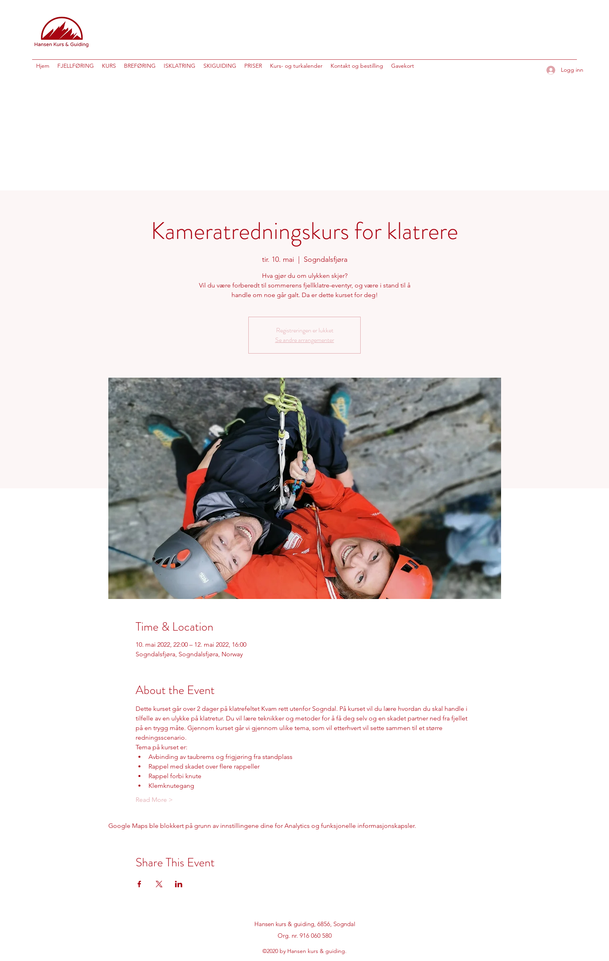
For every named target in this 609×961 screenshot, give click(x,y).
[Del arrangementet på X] (159, 884)
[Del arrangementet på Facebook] (139, 884)
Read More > (154, 799)
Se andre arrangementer (304, 339)
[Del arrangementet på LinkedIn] (179, 884)
